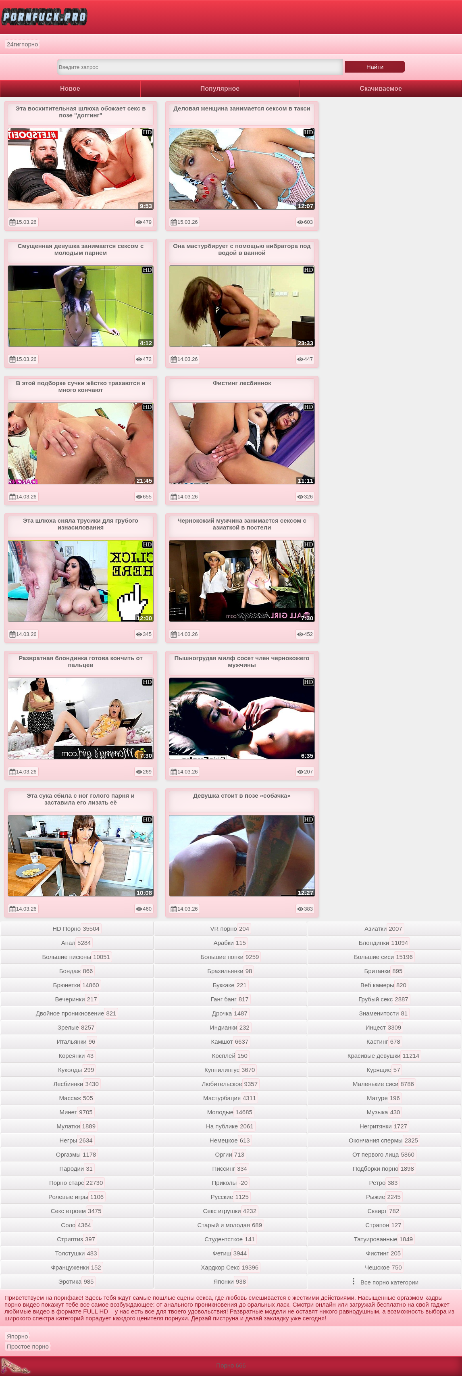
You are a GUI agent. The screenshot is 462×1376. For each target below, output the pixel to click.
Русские (231, 1196)
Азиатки (384, 928)
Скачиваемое (381, 88)
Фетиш (230, 1253)
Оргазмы (77, 1154)
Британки (384, 970)
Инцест (385, 1027)
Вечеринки (77, 999)
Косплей (231, 1055)
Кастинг (384, 1041)
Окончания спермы (384, 1140)
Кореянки (77, 1055)
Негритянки (384, 1126)
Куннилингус (230, 1069)
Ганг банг (231, 999)
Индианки (231, 1027)
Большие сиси (384, 956)
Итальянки (77, 1041)
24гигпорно (22, 44)
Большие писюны (77, 956)
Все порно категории (384, 1282)
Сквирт (385, 1210)
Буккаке (231, 985)
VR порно (230, 928)
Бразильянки (230, 970)
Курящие (384, 1069)
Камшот (230, 1041)
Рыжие (384, 1196)
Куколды (77, 1069)
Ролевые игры (77, 1196)
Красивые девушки (385, 1055)
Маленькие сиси (384, 1083)
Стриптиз (77, 1239)
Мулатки (77, 1126)
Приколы (231, 1182)
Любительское (231, 1083)
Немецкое (231, 1140)
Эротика (77, 1281)
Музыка (384, 1112)
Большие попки (230, 956)
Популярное (219, 88)
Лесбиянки (76, 1083)
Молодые (230, 1112)
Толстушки (77, 1253)
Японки (230, 1281)
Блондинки (384, 942)
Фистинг (384, 1253)
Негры (77, 1140)
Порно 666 (231, 1365)
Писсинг (230, 1168)
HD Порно (77, 928)
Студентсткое (230, 1239)
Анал (77, 942)
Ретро (384, 1182)
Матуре (384, 1097)
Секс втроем (77, 1210)
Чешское (384, 1267)
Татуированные (384, 1239)
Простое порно (28, 1346)
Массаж (77, 1097)
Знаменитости (384, 1013)
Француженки (77, 1267)
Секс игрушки (230, 1210)
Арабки (231, 942)
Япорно (17, 1336)
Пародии (77, 1168)
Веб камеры (384, 985)
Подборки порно (384, 1168)
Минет (76, 1112)
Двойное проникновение (77, 1013)
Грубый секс (384, 999)
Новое (70, 88)
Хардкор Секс (230, 1267)
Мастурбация (230, 1097)
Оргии (230, 1154)
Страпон (384, 1225)
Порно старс (77, 1182)
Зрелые (77, 1027)
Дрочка (231, 1013)
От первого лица (384, 1154)
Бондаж (77, 970)
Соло (77, 1225)
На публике (231, 1126)
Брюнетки (77, 985)
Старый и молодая (230, 1225)
